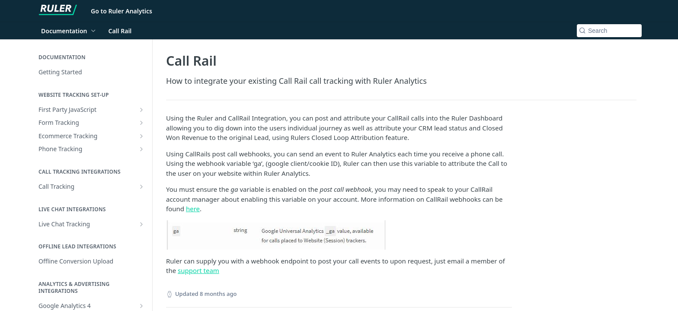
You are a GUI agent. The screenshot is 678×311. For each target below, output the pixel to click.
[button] (339, 235)
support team (198, 270)
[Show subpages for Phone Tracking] (141, 149)
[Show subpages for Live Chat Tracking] (141, 224)
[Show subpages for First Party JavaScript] (141, 109)
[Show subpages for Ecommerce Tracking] (141, 136)
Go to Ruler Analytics (121, 11)
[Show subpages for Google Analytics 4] (141, 305)
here (193, 208)
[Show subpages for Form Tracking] (141, 122)
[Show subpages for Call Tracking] (141, 186)
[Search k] (609, 30)
